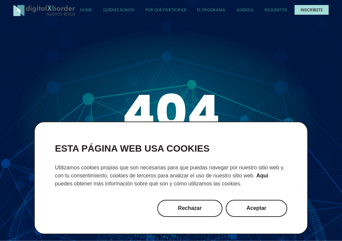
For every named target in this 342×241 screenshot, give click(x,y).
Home (86, 10)
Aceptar (256, 208)
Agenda (244, 10)
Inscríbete (312, 10)
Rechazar (190, 208)
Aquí (262, 175)
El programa (211, 10)
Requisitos (276, 10)
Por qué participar (165, 10)
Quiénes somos (118, 10)
